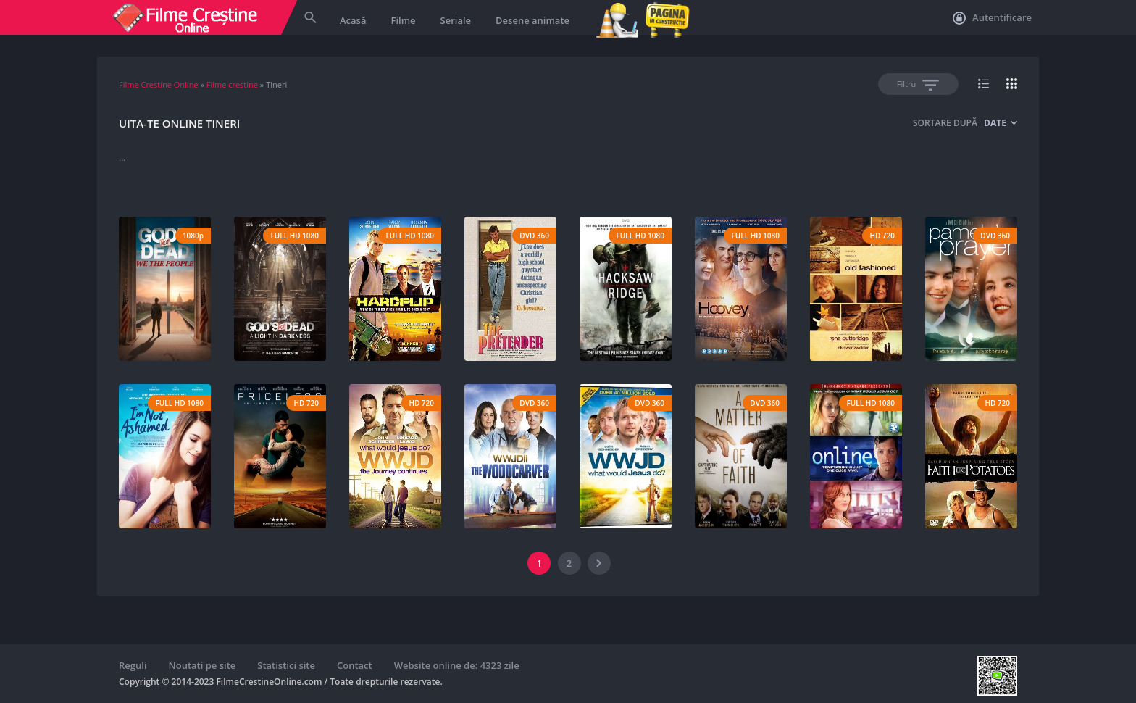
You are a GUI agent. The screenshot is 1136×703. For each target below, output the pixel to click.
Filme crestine (232, 84)
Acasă (353, 20)
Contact (354, 665)
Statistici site (286, 665)
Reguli (133, 665)
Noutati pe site (202, 665)
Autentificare (992, 18)
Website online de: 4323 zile (456, 665)
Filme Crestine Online (159, 84)
